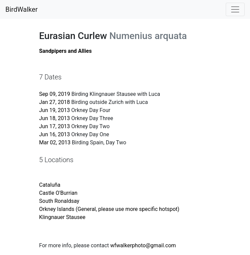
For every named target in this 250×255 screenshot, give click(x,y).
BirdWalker (21, 9)
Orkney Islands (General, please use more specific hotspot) (109, 209)
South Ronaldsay (59, 201)
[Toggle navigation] (235, 9)
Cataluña (49, 185)
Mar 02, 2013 (54, 142)
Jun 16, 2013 (54, 134)
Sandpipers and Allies (65, 51)
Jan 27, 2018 (54, 102)
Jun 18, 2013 (54, 118)
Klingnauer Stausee (62, 217)
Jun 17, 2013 (54, 126)
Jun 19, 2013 (54, 110)
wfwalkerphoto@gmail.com (143, 245)
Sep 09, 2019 (54, 94)
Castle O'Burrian (58, 193)
